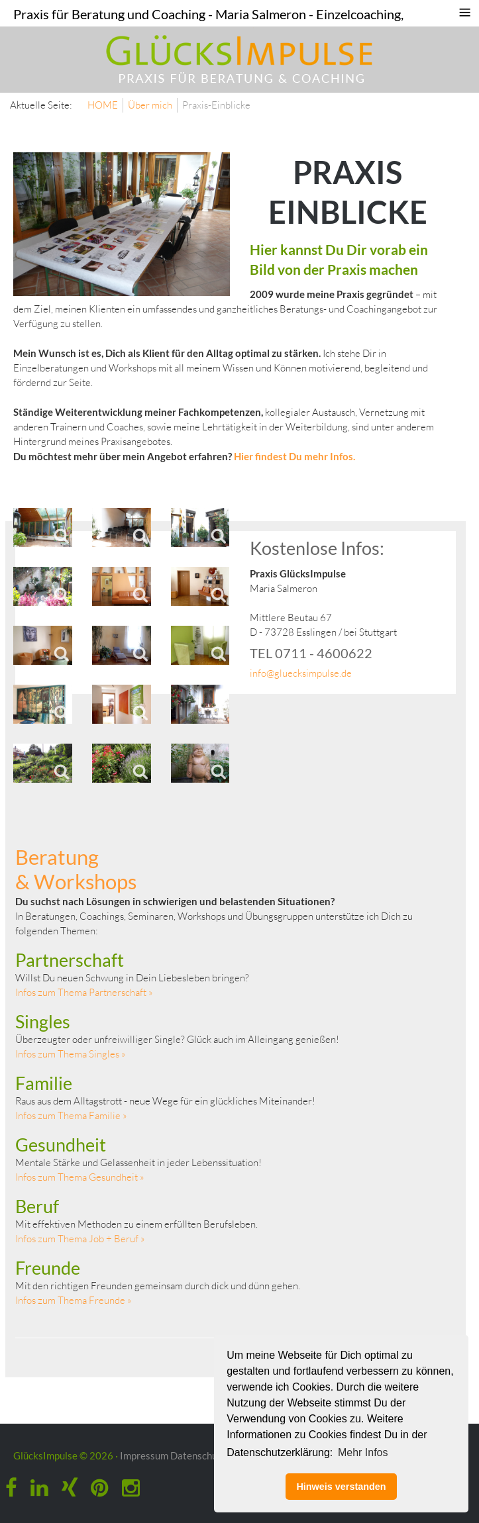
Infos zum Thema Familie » (71, 1115)
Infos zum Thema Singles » (70, 1054)
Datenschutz (198, 1455)
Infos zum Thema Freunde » (73, 1300)
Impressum (144, 1455)
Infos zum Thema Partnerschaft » (84, 992)
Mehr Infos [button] (363, 1452)
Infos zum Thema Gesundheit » (79, 1177)
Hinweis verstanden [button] (341, 1486)
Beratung (57, 857)
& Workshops (75, 881)
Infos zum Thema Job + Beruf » (80, 1238)
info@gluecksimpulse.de (301, 673)
